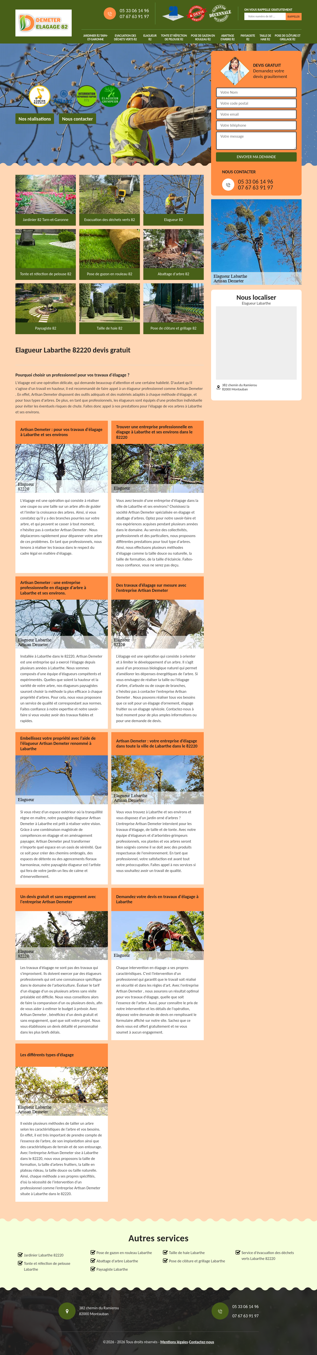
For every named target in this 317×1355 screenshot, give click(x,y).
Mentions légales (174, 1342)
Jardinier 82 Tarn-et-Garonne (95, 37)
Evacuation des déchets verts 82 (125, 37)
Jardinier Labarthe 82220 (43, 1255)
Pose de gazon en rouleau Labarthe (124, 1252)
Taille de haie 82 (265, 37)
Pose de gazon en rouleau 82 (203, 37)
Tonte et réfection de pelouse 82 (174, 37)
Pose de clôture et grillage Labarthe (197, 1261)
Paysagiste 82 (248, 37)
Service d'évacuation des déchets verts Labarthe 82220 (268, 1255)
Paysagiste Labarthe (112, 1269)
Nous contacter (77, 119)
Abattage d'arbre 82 (228, 37)
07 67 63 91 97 (134, 16)
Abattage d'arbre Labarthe (117, 1261)
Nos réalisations (35, 119)
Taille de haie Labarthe (187, 1252)
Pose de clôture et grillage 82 (287, 37)
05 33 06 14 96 (134, 10)
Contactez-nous (201, 1342)
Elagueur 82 (150, 37)
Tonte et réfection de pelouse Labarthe (47, 1266)
